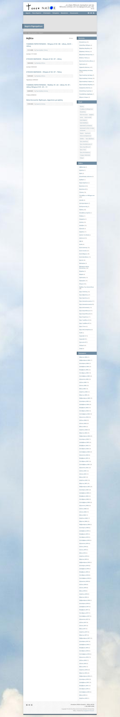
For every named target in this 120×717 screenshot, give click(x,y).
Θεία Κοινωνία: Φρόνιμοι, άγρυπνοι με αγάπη (44, 100)
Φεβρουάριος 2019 (84, 562)
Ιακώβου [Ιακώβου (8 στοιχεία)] (91, 114)
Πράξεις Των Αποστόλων (86, 287)
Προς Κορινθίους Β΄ (84, 314)
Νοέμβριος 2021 (83, 458)
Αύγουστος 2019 (83, 543)
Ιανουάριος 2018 (84, 603)
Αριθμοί (81, 179)
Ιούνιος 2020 (82, 512)
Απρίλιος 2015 (83, 698)
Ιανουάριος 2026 (84, 363)
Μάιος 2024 (82, 426)
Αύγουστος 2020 (83, 505)
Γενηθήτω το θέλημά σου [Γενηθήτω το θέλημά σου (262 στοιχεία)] (86, 109)
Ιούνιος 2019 (82, 549)
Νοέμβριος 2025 (83, 369)
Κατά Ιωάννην (83, 247)
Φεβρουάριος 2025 (84, 398)
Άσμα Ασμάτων (83, 183)
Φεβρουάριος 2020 (84, 524)
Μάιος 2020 (82, 515)
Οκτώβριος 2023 (84, 448)
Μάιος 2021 (82, 477)
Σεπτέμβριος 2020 (84, 502)
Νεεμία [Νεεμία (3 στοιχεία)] (81, 133)
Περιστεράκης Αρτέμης (85, 75)
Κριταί (81, 260)
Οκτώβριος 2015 (84, 688)
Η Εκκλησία (46, 13)
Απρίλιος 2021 (83, 480)
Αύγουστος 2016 (83, 657)
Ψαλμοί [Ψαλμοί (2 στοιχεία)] (82, 158)
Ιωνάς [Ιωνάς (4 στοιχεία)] (81, 117)
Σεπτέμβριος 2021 (84, 464)
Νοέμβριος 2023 (83, 445)
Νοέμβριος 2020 (83, 496)
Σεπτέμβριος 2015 (84, 692)
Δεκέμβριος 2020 (84, 493)
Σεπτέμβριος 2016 (84, 654)
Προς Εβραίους (83, 295)
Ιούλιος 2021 (82, 471)
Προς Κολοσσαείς (84, 307)
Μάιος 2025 (82, 388)
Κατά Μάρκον (83, 254)
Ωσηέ (80, 348)
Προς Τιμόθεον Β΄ (84, 323)
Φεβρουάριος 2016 (84, 676)
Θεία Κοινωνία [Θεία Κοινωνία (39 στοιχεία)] (84, 114)
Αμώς (80, 173)
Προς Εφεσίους (83, 298)
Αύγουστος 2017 (83, 619)
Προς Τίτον (82, 326)
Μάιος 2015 (82, 695)
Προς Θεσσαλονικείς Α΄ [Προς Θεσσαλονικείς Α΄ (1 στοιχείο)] (86, 144)
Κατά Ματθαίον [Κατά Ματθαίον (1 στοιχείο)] (84, 123)
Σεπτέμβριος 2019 (84, 540)
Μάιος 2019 (82, 553)
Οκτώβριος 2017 (84, 613)
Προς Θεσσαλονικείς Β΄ (85, 304)
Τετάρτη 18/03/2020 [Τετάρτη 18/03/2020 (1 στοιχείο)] (85, 155)
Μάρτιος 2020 (83, 521)
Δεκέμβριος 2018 (84, 568)
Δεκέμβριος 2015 (84, 682)
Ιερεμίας (81, 231)
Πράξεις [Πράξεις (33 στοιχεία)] (82, 138)
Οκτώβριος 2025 (84, 373)
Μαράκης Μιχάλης (84, 48)
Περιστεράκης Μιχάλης (86, 84)
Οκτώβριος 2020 (84, 499)
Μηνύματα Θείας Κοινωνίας (84, 267)
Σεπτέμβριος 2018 (84, 578)
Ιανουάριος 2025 (84, 401)
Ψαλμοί (81, 345)
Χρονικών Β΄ (82, 342)
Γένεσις (81, 192)
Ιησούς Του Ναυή (84, 235)
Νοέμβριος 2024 (83, 407)
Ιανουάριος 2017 (84, 641)
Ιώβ (80, 241)
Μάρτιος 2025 (83, 395)
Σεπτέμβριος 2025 (84, 376)
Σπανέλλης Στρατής (85, 91)
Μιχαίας (81, 271)
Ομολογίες (82, 64)
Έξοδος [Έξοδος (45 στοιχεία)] (82, 106)
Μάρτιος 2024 (83, 433)
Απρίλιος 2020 (83, 518)
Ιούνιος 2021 (82, 474)
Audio (71, 50)
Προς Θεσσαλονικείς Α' (86, 301)
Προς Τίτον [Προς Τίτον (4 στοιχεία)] (83, 149)
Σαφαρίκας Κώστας (84, 87)
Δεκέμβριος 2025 (84, 366)
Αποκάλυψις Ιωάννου (85, 176)
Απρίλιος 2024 (83, 429)
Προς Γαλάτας (83, 291)
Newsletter (64, 13)
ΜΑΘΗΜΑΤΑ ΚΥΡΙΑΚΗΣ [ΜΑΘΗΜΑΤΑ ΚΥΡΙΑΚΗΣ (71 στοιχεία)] (86, 125)
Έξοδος (81, 209)
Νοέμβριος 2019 (83, 534)
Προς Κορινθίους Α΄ (84, 310)
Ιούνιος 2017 (82, 625)
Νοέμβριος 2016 (83, 647)
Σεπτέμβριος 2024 (84, 414)
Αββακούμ (82, 167)
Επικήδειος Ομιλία (84, 213)
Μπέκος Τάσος (83, 57)
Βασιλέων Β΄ (82, 189)
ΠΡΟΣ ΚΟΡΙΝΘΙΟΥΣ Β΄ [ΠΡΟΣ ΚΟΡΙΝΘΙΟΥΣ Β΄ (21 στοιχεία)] (85, 136)
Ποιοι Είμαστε (36, 13)
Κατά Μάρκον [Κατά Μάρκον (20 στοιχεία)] (83, 120)
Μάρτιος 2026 (83, 357)
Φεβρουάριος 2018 (84, 600)
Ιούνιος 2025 (82, 385)
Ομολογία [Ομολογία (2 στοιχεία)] (87, 133)
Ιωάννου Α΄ (82, 238)
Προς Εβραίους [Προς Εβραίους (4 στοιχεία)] (90, 138)
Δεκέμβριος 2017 (84, 606)
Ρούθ (80, 332)
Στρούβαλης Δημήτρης (85, 94)
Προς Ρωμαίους (83, 317)
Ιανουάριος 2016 (84, 679)
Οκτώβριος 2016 (84, 651)
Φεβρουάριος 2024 (84, 436)
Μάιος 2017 (82, 628)
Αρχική (28, 13)
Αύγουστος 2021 (83, 467)
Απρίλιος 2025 (83, 392)
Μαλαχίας (82, 263)
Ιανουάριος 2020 (84, 527)
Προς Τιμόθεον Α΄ (84, 320)
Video (68, 50)
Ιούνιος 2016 (82, 663)
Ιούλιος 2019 (82, 546)
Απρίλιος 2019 (83, 556)
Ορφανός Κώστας (40, 104)
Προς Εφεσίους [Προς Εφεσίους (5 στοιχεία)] (84, 141)
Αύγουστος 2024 (83, 417)
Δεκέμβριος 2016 (84, 644)
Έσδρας (81, 216)
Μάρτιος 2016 (83, 673)
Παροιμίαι (82, 280)
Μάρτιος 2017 (83, 635)
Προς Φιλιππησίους (85, 329)
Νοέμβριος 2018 (83, 572)
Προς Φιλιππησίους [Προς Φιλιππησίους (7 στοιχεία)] (85, 152)
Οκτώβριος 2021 (84, 461)
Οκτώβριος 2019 (84, 537)
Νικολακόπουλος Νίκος (86, 61)
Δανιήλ (81, 200)
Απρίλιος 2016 (83, 669)
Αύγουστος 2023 (83, 455)
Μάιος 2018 (82, 591)
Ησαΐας (81, 222)
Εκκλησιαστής (83, 206)
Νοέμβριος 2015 (83, 685)
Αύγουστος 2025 (83, 379)
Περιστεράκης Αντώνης (42, 91)
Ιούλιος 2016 (82, 660)
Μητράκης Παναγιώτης (85, 54)
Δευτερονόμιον (83, 203)
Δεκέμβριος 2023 (84, 442)
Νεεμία (81, 274)
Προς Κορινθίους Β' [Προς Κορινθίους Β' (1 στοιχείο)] (85, 147)
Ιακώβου (81, 225)
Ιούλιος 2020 (82, 508)
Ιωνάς (81, 244)
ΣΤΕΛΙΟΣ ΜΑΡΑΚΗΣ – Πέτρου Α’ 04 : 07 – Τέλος (44, 72)
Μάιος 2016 (82, 666)
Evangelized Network (88, 710)
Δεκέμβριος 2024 (84, 404)
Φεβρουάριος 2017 (84, 638)
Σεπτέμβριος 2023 (84, 452)
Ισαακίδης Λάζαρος (84, 45)
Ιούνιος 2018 (82, 587)
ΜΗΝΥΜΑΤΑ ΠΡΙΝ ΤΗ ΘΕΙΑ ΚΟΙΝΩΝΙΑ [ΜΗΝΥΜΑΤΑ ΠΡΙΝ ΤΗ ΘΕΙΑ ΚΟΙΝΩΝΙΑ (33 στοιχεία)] (87, 129)
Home (25, 33)
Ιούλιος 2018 (82, 584)
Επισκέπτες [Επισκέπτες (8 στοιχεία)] (83, 112)
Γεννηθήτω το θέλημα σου (87, 195)
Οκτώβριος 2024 (84, 411)
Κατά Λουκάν (83, 250)
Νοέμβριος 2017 (83, 609)
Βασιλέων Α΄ (82, 186)
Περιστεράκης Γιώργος (85, 81)
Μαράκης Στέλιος (40, 63)
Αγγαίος (81, 170)
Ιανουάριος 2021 (84, 490)
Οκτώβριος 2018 (84, 575)
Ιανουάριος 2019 (84, 565)
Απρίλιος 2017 (83, 632)
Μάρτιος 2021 (83, 483)
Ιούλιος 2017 (82, 622)
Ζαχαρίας (82, 219)
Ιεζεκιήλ (81, 228)
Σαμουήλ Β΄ (82, 339)
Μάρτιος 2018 (83, 597)
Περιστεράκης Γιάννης (42, 50)
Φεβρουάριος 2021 (84, 486)
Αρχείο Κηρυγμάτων (33, 33)
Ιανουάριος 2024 (84, 439)
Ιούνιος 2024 (82, 423)
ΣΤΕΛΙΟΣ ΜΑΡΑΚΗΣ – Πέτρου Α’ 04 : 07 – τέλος (44, 59)
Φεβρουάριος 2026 (84, 360)
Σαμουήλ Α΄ (82, 336)
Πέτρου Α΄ (41, 33)
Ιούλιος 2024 (82, 420)
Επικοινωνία (74, 13)
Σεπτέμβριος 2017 (84, 616)
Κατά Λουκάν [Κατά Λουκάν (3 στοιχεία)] (88, 117)
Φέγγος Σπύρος (83, 97)
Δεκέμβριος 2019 (84, 531)
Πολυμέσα (55, 13)
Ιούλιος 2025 (82, 382)
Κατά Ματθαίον (83, 257)
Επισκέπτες (82, 42)
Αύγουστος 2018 (83, 581)
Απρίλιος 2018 (83, 594)
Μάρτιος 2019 (83, 559)
